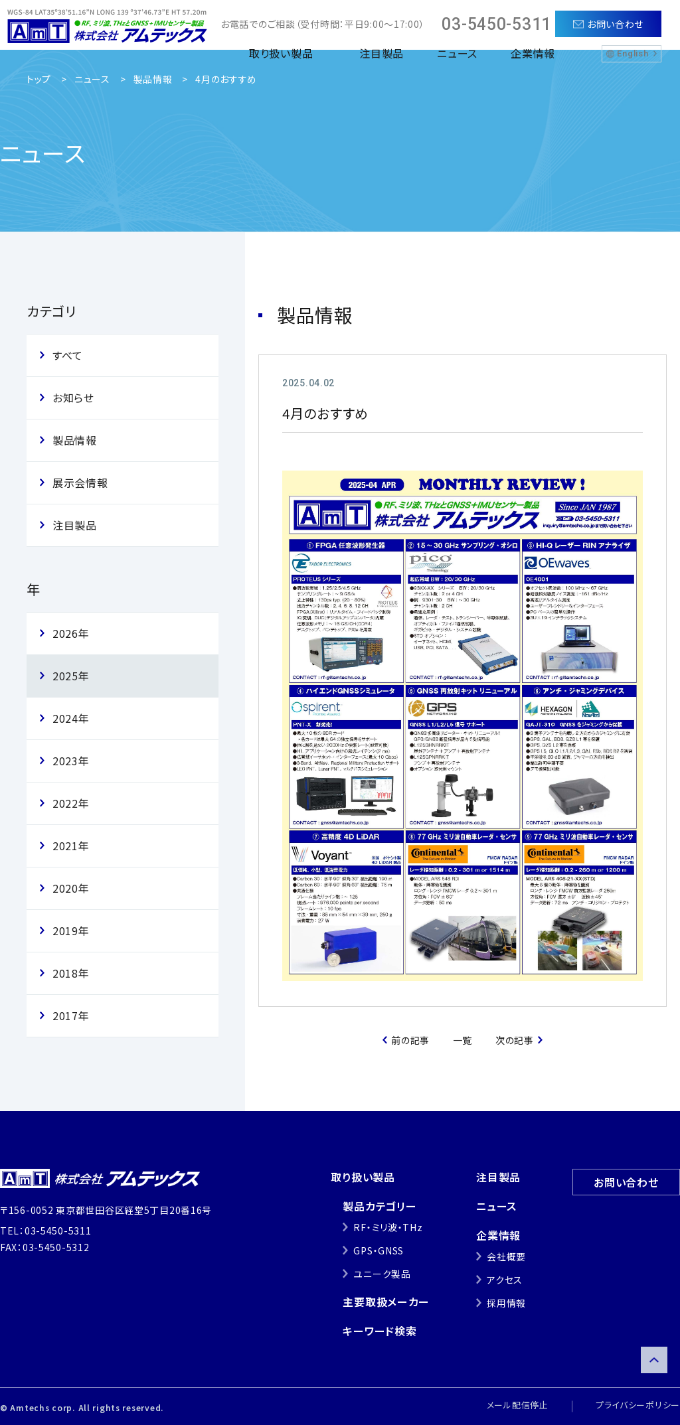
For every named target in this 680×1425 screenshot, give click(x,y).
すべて (67, 355)
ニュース (457, 53)
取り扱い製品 (362, 1177)
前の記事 (410, 1040)
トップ (39, 79)
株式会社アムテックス (107, 25)
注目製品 (381, 53)
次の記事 (514, 1040)
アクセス (505, 1279)
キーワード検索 (379, 1331)
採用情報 (506, 1303)
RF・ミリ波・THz (387, 1227)
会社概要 (506, 1256)
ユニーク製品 (381, 1273)
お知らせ (73, 398)
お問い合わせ (626, 1182)
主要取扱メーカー (386, 1302)
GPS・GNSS (378, 1250)
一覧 (462, 1040)
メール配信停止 (518, 1404)
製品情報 (153, 79)
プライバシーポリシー (638, 1404)
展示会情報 (80, 482)
